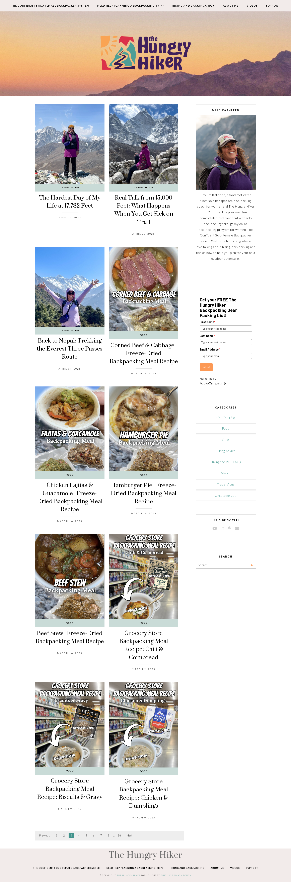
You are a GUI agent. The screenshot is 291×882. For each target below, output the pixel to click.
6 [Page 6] (93, 835)
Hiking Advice (225, 451)
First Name (208, 322)
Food (144, 335)
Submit (206, 367)
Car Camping (225, 417)
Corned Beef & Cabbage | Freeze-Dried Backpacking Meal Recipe (144, 353)
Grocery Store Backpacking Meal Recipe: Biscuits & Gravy (69, 788)
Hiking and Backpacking (192, 5)
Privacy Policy (181, 875)
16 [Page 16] (119, 835)
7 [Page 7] (101, 835)
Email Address (210, 349)
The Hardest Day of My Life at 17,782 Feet (69, 201)
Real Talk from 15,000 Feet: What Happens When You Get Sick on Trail (143, 209)
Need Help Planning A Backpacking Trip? (130, 5)
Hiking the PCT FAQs (225, 462)
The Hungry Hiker (145, 854)
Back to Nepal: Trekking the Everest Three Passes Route (70, 348)
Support (273, 5)
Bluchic (166, 875)
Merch (225, 473)
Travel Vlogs (69, 187)
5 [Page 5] (86, 835)
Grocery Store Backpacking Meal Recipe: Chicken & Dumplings (143, 793)
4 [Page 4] (79, 835)
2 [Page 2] (64, 835)
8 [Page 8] (108, 835)
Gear (225, 439)
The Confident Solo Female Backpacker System (50, 5)
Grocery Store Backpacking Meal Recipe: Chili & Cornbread (143, 645)
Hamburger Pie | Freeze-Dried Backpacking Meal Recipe (143, 493)
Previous (44, 835)
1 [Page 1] (56, 835)
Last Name (207, 336)
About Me (230, 5)
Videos (252, 5)
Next (130, 835)
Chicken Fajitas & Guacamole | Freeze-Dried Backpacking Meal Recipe (70, 496)
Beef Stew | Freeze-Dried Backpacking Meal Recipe (69, 637)
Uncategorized (225, 495)
